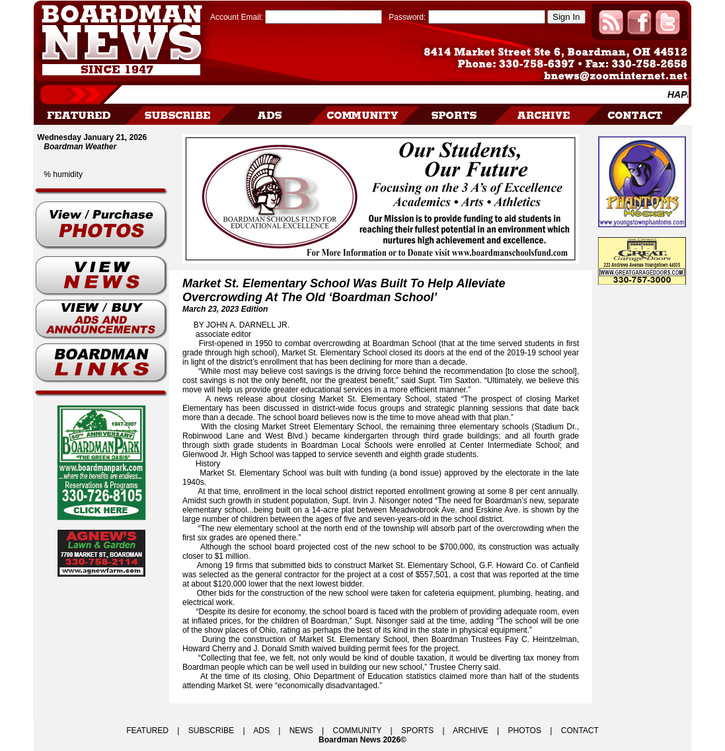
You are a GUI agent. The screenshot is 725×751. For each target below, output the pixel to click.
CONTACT (580, 730)
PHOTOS (524, 730)
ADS (261, 730)
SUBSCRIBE (211, 730)
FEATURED (147, 730)
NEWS (301, 730)
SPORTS (417, 730)
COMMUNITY (357, 730)
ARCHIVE (470, 730)
